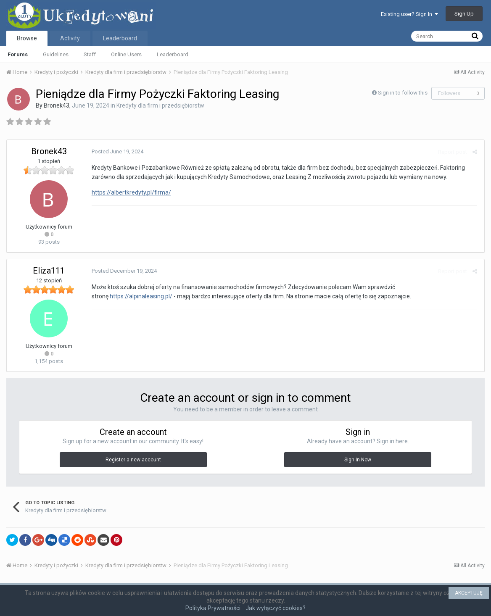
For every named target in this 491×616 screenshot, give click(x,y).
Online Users (126, 54)
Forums (18, 54)
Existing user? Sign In (409, 14)
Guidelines (56, 54)
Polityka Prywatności (212, 608)
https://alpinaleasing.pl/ (140, 296)
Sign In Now (357, 460)
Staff (90, 54)
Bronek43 (56, 105)
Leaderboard (172, 54)
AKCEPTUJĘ (469, 593)
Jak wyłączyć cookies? (276, 608)
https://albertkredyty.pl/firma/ (130, 192)
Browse (27, 38)
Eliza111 (49, 271)
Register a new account (133, 460)
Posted (117, 151)
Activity (70, 38)
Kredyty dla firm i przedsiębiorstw (160, 105)
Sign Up (464, 14)
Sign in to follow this (403, 93)
